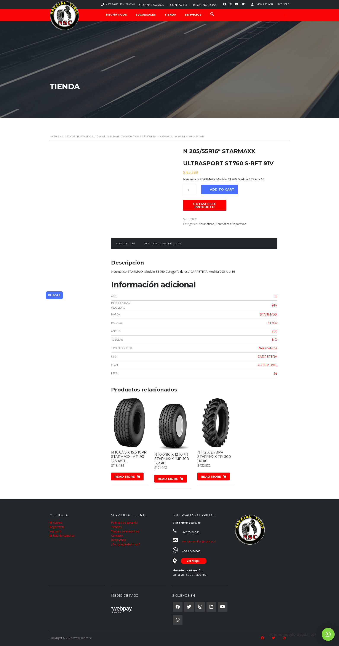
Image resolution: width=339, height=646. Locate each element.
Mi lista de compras (62, 535)
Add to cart (222, 189)
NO (274, 340)
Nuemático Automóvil (91, 136)
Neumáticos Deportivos (123, 136)
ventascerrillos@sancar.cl (199, 541)
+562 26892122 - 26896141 (120, 4)
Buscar (54, 295)
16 (275, 296)
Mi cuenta (56, 522)
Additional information (162, 243)
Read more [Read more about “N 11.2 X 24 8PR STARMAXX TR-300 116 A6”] (211, 477)
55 (275, 373)
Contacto (117, 535)
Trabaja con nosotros (125, 531)
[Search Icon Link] (212, 15)
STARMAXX (268, 314)
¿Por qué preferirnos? (125, 544)
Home (54, 136)
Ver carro (56, 531)
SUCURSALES (146, 14)
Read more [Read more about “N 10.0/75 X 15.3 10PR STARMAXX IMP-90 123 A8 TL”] (125, 477)
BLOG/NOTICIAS (205, 5)
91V (274, 305)
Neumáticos (67, 136)
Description (125, 243)
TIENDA (170, 14)
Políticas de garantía (124, 522)
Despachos (118, 540)
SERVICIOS (193, 14)
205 (274, 331)
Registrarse (57, 527)
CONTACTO (178, 5)
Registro (283, 4)
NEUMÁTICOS (116, 14)
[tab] (125, 243)
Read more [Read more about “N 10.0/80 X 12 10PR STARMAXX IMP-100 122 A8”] (168, 479)
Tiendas (116, 527)
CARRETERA (267, 357)
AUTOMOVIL (267, 365)
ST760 (272, 323)
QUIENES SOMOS (151, 5)
